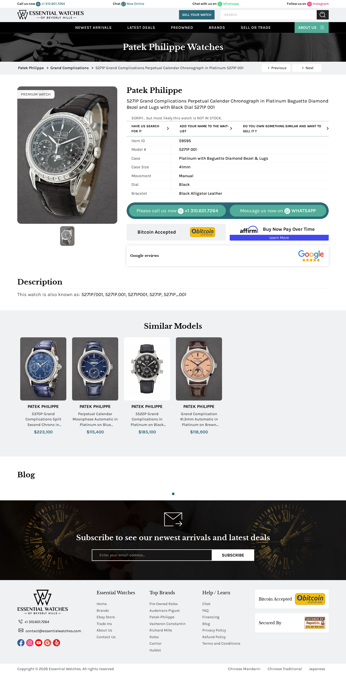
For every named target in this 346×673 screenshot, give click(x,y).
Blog (206, 623)
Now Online (132, 4)
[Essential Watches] (50, 14)
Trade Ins (104, 623)
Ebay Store (106, 616)
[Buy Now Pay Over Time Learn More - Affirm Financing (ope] (279, 232)
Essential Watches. (65, 667)
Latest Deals (141, 27)
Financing (211, 616)
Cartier (155, 642)
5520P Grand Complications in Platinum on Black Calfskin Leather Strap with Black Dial (147, 419)
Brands (217, 27)
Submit (323, 14)
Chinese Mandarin (244, 667)
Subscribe (233, 555)
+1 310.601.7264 (50, 4)
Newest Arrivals (93, 27)
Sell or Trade (256, 27)
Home (102, 603)
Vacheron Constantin (168, 623)
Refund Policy (214, 636)
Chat (206, 603)
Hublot (155, 649)
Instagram (318, 4)
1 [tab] (173, 494)
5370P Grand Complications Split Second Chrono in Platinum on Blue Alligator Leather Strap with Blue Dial (43, 419)
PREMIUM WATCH (36, 94)
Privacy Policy (214, 629)
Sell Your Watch (196, 15)
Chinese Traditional (285, 667)
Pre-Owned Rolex (164, 603)
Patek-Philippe (162, 616)
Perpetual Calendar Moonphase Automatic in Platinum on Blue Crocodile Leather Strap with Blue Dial (95, 419)
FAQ (205, 610)
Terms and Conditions (221, 642)
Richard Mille (161, 629)
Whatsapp (228, 4)
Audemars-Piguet (164, 610)
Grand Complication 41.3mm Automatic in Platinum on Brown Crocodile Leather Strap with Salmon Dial (199, 419)
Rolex (154, 636)
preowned (182, 27)
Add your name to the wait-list (206, 128)
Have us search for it (150, 128)
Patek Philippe (43, 406)
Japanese (317, 667)
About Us (311, 27)
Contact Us (106, 636)
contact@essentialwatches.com (50, 630)
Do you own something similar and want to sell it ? (286, 128)
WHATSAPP (278, 211)
